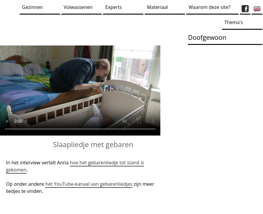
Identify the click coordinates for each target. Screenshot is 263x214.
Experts (113, 7)
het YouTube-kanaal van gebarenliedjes (88, 184)
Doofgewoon (207, 37)
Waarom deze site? (209, 7)
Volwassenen (78, 7)
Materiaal (157, 7)
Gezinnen (32, 7)
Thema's (233, 22)
